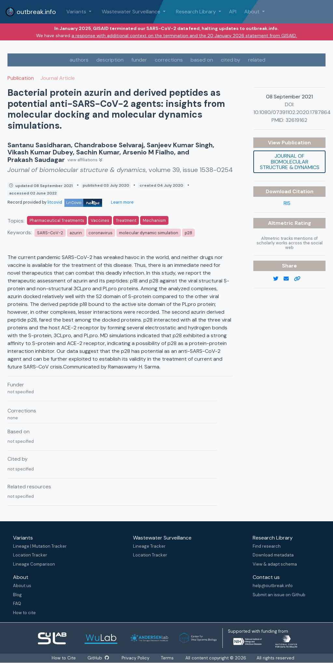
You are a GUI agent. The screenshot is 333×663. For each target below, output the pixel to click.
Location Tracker (30, 555)
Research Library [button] (196, 11)
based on (202, 59)
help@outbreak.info (273, 585)
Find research (267, 546)
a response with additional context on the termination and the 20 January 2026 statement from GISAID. (184, 35)
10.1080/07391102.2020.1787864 (292, 112)
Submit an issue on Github (279, 595)
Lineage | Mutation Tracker (40, 546)
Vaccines (100, 220)
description (110, 59)
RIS (287, 203)
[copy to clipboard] (300, 279)
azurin (76, 233)
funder (139, 59)
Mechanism (154, 220)
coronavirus (100, 233)
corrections (169, 59)
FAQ (17, 603)
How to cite (24, 612)
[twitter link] (278, 279)
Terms (167, 658)
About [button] (252, 11)
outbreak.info (30, 12)
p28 (188, 233)
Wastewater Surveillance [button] (132, 11)
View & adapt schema (275, 564)
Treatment (126, 220)
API (232, 11)
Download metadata (273, 555)
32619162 (296, 120)
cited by (230, 59)
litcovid (74, 202)
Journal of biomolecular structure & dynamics (289, 161)
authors (79, 59)
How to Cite (64, 658)
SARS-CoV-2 (50, 233)
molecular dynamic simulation (148, 233)
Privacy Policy (135, 658)
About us (22, 585)
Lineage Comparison (34, 564)
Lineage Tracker (149, 546)
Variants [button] (76, 11)
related (256, 59)
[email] (289, 279)
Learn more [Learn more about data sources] (122, 202)
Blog (17, 595)
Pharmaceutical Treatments (57, 220)
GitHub (98, 658)
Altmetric (281, 223)
